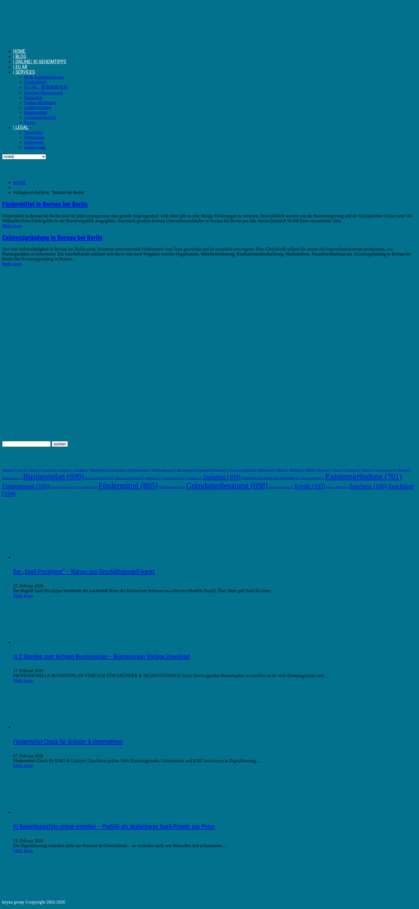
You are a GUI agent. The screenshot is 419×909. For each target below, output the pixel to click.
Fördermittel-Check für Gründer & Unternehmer (68, 741)
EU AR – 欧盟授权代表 (46, 87)
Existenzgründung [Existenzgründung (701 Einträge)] (363, 476)
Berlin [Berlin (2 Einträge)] (282, 469)
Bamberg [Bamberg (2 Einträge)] (205, 469)
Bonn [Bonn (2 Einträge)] (338, 469)
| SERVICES (24, 72)
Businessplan (35, 112)
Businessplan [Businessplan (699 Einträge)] (53, 476)
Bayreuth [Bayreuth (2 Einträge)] (221, 469)
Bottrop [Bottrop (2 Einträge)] (368, 469)
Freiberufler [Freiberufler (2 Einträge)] (88, 487)
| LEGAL (20, 127)
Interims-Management (43, 92)
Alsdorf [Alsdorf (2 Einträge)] (35, 469)
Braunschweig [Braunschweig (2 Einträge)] (386, 469)
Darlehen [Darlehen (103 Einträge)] (222, 477)
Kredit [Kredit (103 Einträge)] (309, 486)
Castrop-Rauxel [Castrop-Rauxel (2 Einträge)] (174, 478)
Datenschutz (35, 147)
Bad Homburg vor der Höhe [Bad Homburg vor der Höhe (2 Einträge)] (109, 469)
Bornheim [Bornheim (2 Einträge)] (352, 469)
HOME (19, 51)
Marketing (33, 97)
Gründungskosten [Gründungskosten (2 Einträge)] (281, 487)
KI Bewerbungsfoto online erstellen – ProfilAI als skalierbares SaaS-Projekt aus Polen (114, 826)
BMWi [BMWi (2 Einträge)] (311, 469)
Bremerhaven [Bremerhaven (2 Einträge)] (12, 478)
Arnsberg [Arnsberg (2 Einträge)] (65, 469)
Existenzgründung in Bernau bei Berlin (52, 237)
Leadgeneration (37, 107)
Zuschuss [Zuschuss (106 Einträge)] (368, 486)
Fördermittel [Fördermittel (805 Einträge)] (128, 485)
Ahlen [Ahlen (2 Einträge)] (22, 469)
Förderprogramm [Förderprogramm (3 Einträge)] (172, 487)
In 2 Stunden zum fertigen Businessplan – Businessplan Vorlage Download (101, 656)
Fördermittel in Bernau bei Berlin (45, 204)
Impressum (34, 142)
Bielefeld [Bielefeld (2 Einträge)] (296, 469)
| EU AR (20, 67)
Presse (29, 122)
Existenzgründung (40, 117)
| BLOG (19, 56)
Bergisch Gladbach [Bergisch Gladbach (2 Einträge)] (243, 469)
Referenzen (34, 137)
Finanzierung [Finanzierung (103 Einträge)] (26, 486)
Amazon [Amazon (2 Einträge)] (50, 469)
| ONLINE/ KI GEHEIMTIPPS (39, 61)
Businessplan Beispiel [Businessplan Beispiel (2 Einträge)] (100, 478)
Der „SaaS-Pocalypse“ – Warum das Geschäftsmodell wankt (84, 571)
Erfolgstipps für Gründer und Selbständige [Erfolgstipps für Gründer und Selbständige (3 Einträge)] (270, 478)
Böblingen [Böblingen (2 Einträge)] (154, 478)
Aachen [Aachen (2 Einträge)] (8, 469)
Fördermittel (35, 82)
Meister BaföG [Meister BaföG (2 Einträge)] (337, 487)
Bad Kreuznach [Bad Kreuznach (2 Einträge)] (140, 469)
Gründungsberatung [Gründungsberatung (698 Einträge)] (227, 485)
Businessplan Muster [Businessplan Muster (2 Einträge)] (130, 478)
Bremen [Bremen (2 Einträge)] (404, 469)
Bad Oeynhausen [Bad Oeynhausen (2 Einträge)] (164, 469)
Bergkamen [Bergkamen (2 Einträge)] (266, 469)
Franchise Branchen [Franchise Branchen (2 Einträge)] (64, 487)
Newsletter (33, 132)
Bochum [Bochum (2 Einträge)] (325, 469)
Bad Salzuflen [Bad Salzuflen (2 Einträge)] (187, 469)
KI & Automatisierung (43, 77)
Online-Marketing (40, 102)
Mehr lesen (12, 225)
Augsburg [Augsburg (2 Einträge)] (81, 469)
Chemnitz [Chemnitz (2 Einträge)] (194, 478)
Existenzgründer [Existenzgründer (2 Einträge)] (312, 478)
